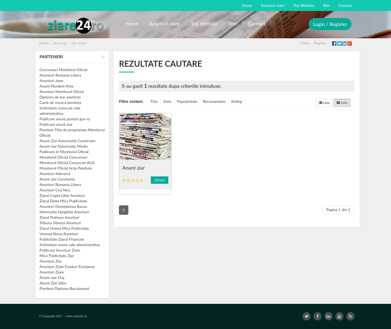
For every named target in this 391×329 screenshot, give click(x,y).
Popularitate (187, 101)
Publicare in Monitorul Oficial (64, 151)
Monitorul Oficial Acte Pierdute (65, 168)
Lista (324, 103)
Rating (236, 101)
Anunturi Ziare (51, 272)
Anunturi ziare (51, 80)
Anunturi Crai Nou (54, 190)
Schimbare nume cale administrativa (69, 244)
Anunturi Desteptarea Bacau (63, 206)
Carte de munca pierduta (60, 102)
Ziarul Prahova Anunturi (59, 217)
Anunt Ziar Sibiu (52, 283)
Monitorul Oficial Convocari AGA (67, 162)
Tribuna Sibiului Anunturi (60, 222)
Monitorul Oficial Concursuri (63, 157)
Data (167, 101)
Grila (342, 103)
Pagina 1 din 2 (338, 209)
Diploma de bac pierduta (60, 97)
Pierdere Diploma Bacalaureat (64, 288)
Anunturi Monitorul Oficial (61, 91)
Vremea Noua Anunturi (58, 233)
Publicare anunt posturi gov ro (64, 119)
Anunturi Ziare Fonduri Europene (67, 266)
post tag (59, 43)
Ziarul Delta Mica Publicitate (63, 201)
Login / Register (330, 24)
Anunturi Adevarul (54, 173)
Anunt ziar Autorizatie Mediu (63, 146)
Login (305, 43)
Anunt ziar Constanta (57, 179)
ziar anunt (79, 43)
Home (44, 43)
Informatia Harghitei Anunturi (64, 211)
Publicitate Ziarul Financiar (61, 239)
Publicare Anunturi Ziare (59, 250)
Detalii (159, 180)
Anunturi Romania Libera (60, 75)
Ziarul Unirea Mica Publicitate (64, 228)
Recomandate (214, 101)
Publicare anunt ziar (56, 124)
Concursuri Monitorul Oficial (63, 69)
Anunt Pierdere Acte (56, 86)
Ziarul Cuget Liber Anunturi (62, 195)
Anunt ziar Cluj (51, 277)
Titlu (154, 101)
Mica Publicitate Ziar (56, 255)
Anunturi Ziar (50, 261)
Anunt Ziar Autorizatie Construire (67, 140)
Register (320, 43)
